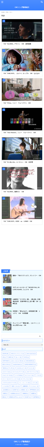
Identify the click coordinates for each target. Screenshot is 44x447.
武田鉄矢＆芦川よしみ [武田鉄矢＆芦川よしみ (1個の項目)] (15, 397)
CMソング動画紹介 (22, 7)
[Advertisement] (14, 255)
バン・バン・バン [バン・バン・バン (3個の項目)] (24, 382)
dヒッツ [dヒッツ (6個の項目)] (18, 357)
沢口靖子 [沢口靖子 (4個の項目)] (28, 397)
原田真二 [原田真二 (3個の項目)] (24, 389)
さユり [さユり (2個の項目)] (31, 368)
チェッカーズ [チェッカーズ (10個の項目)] (15, 379)
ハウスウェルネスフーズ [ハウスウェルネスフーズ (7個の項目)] (9, 382)
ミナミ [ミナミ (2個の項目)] (34, 382)
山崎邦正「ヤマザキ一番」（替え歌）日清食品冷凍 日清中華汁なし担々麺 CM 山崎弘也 (27, 301)
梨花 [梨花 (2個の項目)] (4, 397)
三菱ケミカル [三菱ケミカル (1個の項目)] (15, 386)
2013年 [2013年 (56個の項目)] (5, 353)
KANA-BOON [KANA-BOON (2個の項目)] (30, 360)
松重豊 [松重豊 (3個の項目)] (33, 393)
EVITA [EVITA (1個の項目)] (26, 357)
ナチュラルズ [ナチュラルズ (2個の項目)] (27, 379)
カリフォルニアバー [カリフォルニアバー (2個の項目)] (18, 371)
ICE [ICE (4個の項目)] (21, 360)
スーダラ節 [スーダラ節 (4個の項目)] (18, 375)
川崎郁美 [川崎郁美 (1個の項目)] (25, 393)
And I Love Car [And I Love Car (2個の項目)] (31, 353)
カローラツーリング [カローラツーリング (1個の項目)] (32, 371)
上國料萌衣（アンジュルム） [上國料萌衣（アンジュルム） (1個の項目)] (30, 386)
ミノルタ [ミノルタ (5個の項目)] (5, 386)
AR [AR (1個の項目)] (4, 357)
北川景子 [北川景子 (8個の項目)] (15, 389)
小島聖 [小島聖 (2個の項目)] (4, 393)
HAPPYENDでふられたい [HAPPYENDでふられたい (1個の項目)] (9, 360)
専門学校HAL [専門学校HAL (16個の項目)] (34, 389)
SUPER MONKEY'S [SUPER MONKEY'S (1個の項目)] (30, 364)
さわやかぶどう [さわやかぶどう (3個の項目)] (21, 368)
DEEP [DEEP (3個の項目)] (10, 357)
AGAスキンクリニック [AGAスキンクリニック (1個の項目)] (17, 353)
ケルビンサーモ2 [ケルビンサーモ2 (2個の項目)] (7, 375)
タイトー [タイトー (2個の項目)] (5, 379)
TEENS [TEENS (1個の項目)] (5, 368)
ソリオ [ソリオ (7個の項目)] (38, 375)
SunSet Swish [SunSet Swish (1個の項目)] (17, 364)
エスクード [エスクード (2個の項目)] (6, 371)
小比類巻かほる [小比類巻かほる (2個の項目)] (15, 393)
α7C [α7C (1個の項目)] (12, 368)
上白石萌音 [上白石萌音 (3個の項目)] (6, 389)
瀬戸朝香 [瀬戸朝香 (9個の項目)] (36, 397)
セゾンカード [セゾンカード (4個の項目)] (29, 375)
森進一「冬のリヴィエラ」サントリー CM (27, 275)
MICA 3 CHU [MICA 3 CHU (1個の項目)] (6, 364)
